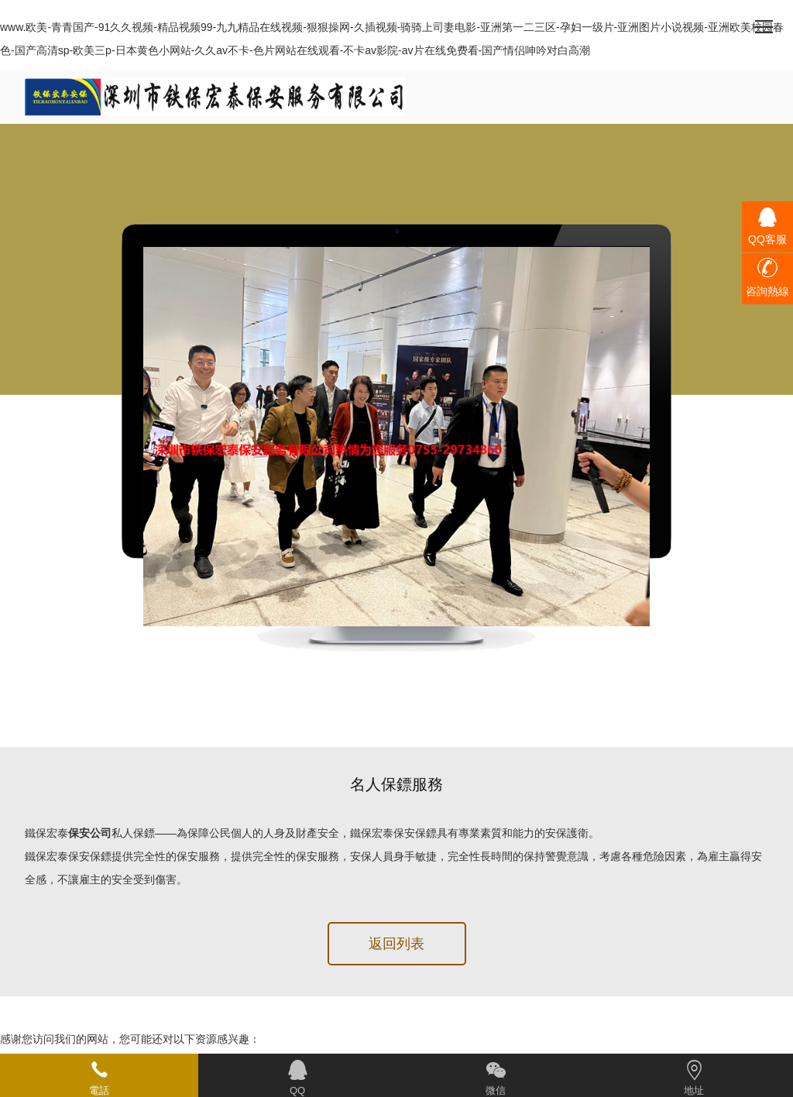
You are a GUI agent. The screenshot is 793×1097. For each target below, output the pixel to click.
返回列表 (396, 943)
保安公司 (90, 833)
